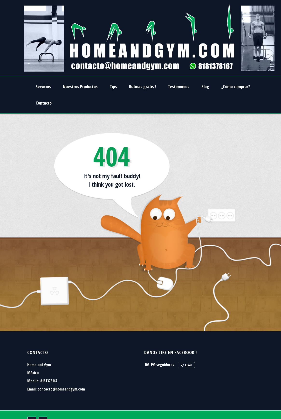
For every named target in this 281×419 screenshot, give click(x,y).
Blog (205, 86)
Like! (186, 365)
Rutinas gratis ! (142, 86)
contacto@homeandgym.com (61, 389)
